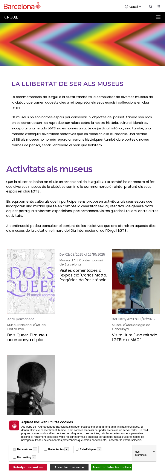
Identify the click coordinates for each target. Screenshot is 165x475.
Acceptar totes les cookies (111, 467)
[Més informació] (35, 449)
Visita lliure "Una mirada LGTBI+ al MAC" (134, 337)
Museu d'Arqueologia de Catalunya (131, 327)
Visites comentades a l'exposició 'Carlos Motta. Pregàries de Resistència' (83, 275)
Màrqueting (24, 457)
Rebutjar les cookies (28, 467)
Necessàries (24, 449)
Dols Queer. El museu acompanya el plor (27, 337)
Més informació (141, 453)
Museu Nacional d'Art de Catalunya (26, 327)
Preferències (56, 449)
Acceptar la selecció (69, 467)
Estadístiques (88, 449)
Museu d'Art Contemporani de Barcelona (81, 262)
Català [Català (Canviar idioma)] (133, 7)
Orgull (11, 17)
